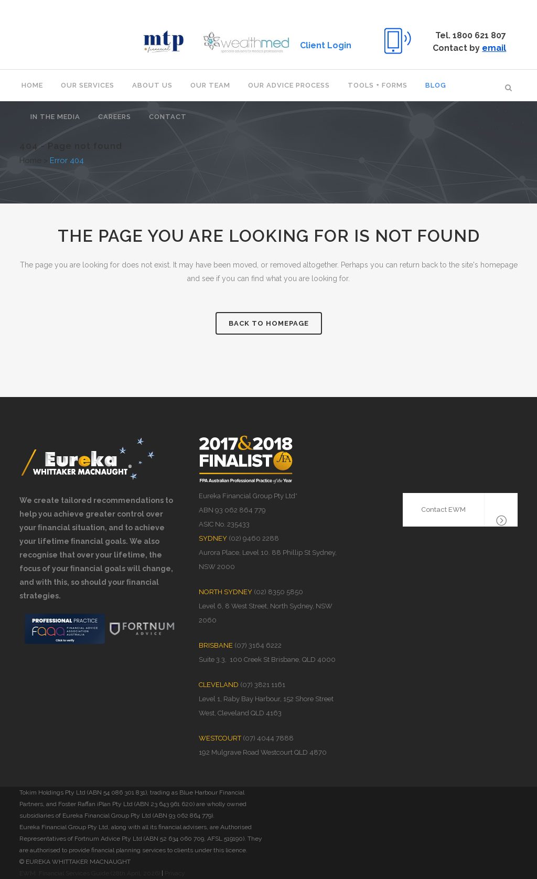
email (492, 48)
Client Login (323, 45)
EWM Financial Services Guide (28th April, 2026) (89, 873)
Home (30, 160)
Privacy (175, 873)
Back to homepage (269, 323)
